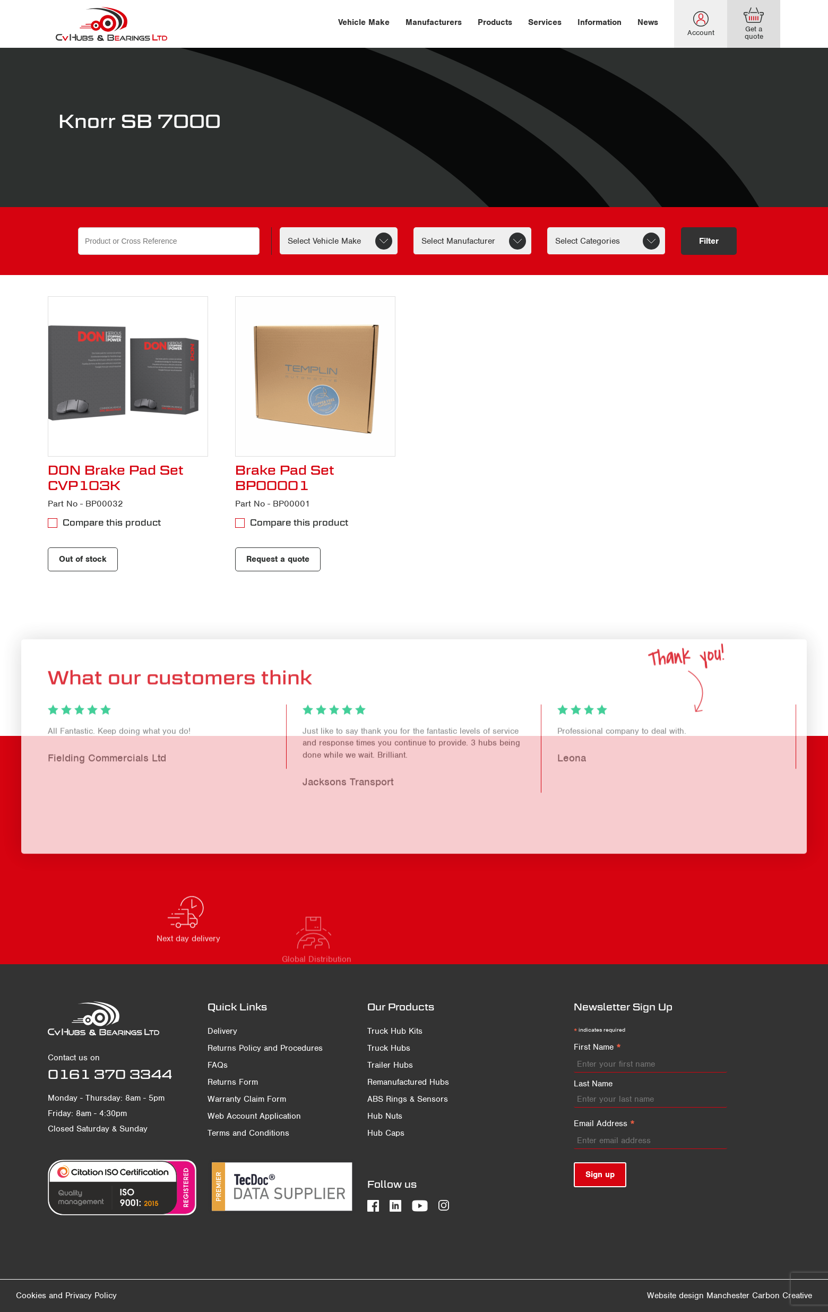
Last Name (593, 1083)
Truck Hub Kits (394, 1031)
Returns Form (233, 1082)
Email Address (604, 1124)
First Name (597, 1047)
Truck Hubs (388, 1048)
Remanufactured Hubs (408, 1082)
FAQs (218, 1065)
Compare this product (112, 523)
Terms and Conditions (248, 1133)
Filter (709, 241)
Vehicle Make (364, 22)
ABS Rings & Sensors (407, 1099)
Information (599, 22)
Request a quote (277, 559)
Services (545, 22)
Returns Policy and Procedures (265, 1048)
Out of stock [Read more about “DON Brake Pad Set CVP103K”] (83, 559)
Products (495, 22)
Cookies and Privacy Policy (66, 1295)
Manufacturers (434, 22)
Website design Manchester (698, 1295)
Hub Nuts (384, 1116)
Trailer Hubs (390, 1065)
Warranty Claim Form (247, 1099)
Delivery (222, 1031)
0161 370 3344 (110, 1074)
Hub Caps (385, 1133)
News (647, 22)
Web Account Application (254, 1116)
